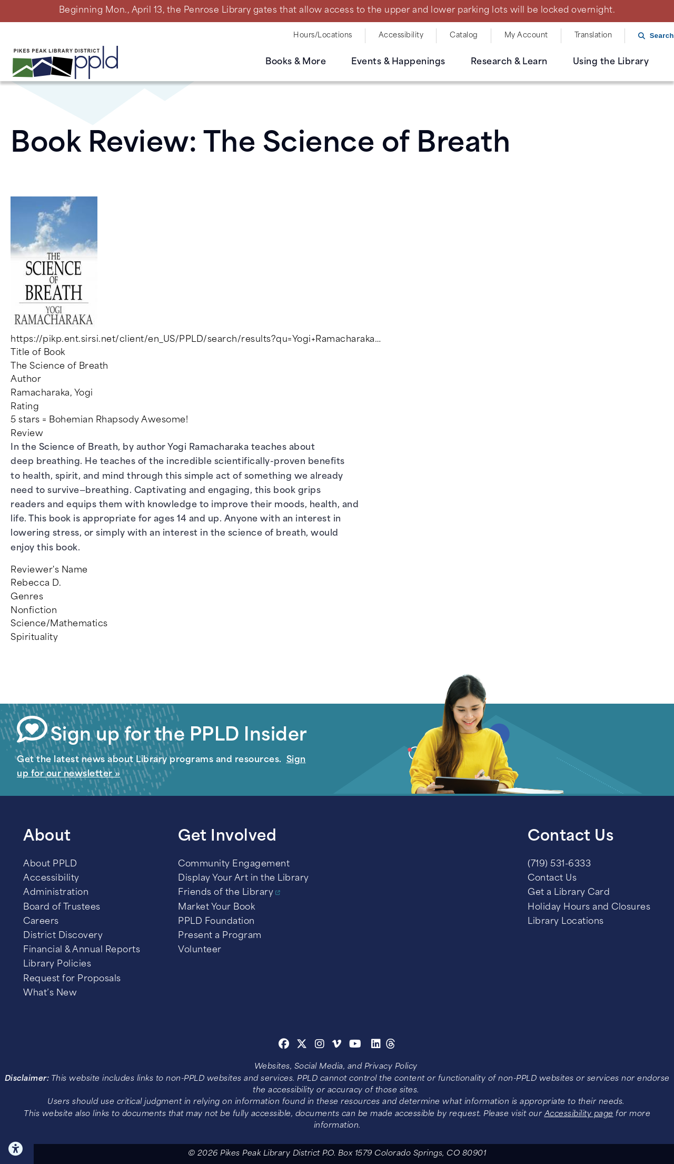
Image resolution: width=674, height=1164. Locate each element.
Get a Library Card (569, 893)
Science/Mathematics (59, 624)
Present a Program (220, 936)
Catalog (464, 35)
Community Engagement (234, 864)
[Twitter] (302, 1045)
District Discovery (63, 936)
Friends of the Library (225, 893)
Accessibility (401, 35)
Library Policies (57, 964)
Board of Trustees (62, 907)
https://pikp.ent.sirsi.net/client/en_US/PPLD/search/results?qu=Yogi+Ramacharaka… (196, 340)
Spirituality (34, 638)
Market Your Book (216, 907)
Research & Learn (509, 62)
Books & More (295, 62)
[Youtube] (355, 1045)
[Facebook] (284, 1045)
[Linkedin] (376, 1045)
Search (662, 36)
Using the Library (611, 62)
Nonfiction (34, 611)
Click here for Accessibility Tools (17, 1148)
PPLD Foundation (216, 922)
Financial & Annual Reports (81, 950)
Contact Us (552, 878)
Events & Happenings (398, 62)
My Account (526, 35)
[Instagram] (321, 1045)
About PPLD (50, 864)
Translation (593, 35)
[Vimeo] (337, 1045)
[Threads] (391, 1045)
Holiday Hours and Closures (589, 907)
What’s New (50, 993)
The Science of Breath (59, 366)
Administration (55, 893)
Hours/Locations (322, 35)
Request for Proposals (72, 979)
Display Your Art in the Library (243, 878)
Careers (41, 922)
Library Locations (566, 922)
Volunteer (200, 950)
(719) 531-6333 (559, 864)
